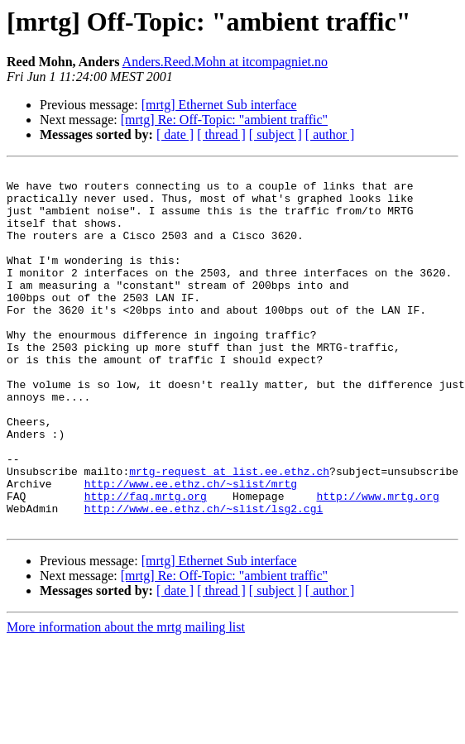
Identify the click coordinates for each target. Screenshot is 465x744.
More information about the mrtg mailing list (126, 699)
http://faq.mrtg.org (145, 562)
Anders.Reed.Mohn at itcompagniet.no (225, 62)
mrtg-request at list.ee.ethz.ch (229, 533)
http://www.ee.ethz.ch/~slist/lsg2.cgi (204, 577)
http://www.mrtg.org (377, 562)
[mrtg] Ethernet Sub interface (219, 105)
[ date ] (175, 134)
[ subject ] (275, 134)
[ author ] (330, 134)
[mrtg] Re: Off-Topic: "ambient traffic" (224, 120)
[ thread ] (221, 134)
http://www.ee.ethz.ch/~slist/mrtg (190, 547)
